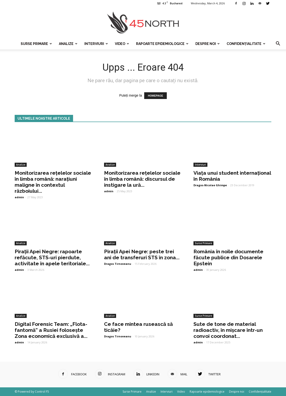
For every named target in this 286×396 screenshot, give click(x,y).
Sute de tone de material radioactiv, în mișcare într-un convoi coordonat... (228, 330)
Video (122, 44)
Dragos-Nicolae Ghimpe (210, 185)
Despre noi (207, 44)
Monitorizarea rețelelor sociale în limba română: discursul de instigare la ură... (142, 179)
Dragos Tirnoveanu (117, 264)
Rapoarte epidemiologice (162, 44)
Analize (68, 44)
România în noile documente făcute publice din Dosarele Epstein (228, 257)
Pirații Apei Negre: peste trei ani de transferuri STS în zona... (142, 254)
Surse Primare (36, 44)
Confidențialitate (246, 44)
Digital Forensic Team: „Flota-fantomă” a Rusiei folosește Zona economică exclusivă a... (51, 330)
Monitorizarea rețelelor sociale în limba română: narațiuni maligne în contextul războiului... (53, 182)
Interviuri (96, 44)
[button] (278, 44)
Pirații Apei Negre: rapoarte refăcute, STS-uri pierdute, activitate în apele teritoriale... (52, 257)
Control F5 (42, 392)
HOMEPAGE (155, 95)
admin (19, 197)
